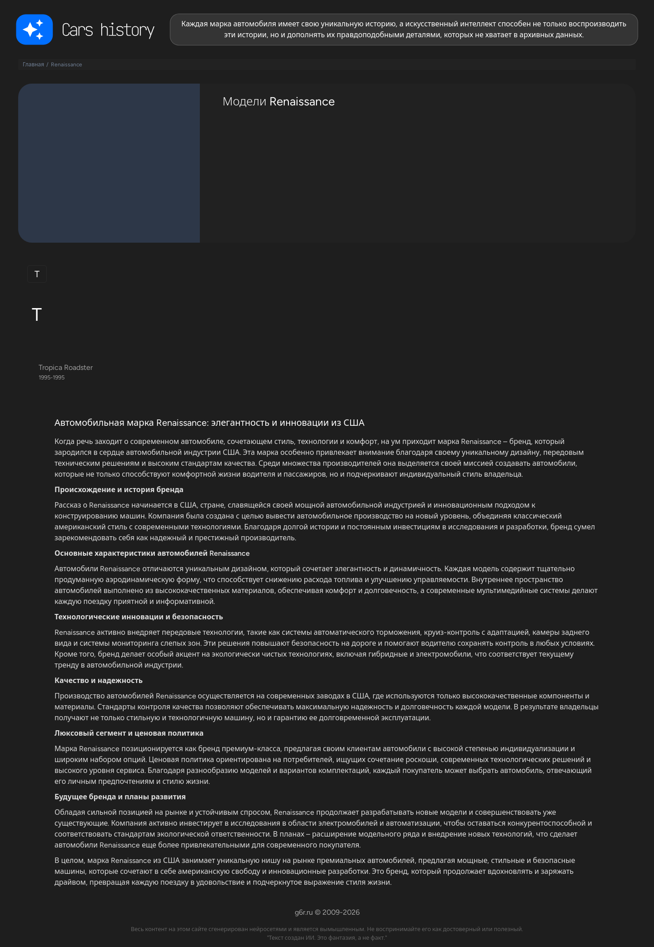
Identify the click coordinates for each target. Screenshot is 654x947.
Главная (33, 64)
